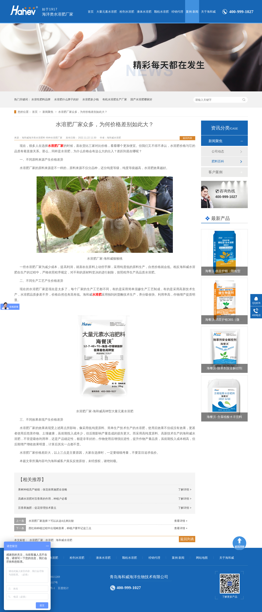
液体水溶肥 (144, 11)
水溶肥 (97, 294)
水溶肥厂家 (56, 145)
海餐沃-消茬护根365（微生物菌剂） (230, 319)
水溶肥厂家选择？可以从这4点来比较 (51, 520)
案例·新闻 (192, 11)
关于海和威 (208, 11)
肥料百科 (218, 161)
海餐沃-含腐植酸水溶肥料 (224, 417)
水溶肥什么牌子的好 (66, 99)
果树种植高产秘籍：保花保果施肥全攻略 (42, 489)
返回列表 (187, 138)
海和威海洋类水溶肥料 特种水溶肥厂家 (42, 137)
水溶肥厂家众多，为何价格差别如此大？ (82, 111)
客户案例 (215, 172)
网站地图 (202, 557)
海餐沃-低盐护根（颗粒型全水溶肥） (230, 271)
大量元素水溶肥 (106, 11)
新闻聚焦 (48, 111)
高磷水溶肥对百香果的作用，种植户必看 (42, 498)
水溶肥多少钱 (90, 99)
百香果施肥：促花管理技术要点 (37, 507)
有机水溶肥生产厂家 (114, 99)
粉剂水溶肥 (127, 11)
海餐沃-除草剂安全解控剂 (224, 368)
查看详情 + (180, 520)
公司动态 (218, 151)
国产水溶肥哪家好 (141, 99)
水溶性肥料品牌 (40, 99)
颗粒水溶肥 (161, 11)
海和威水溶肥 (64, 540)
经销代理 (177, 11)
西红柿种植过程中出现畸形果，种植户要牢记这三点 (60, 528)
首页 (91, 11)
